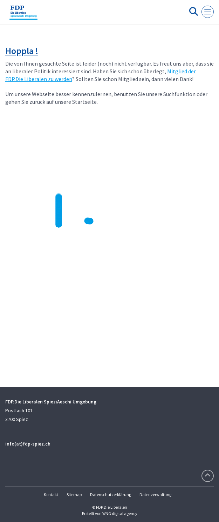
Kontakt (51, 494)
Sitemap (74, 494)
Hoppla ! (21, 50)
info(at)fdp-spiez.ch (27, 444)
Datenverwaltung (155, 494)
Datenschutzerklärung (110, 494)
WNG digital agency (119, 513)
